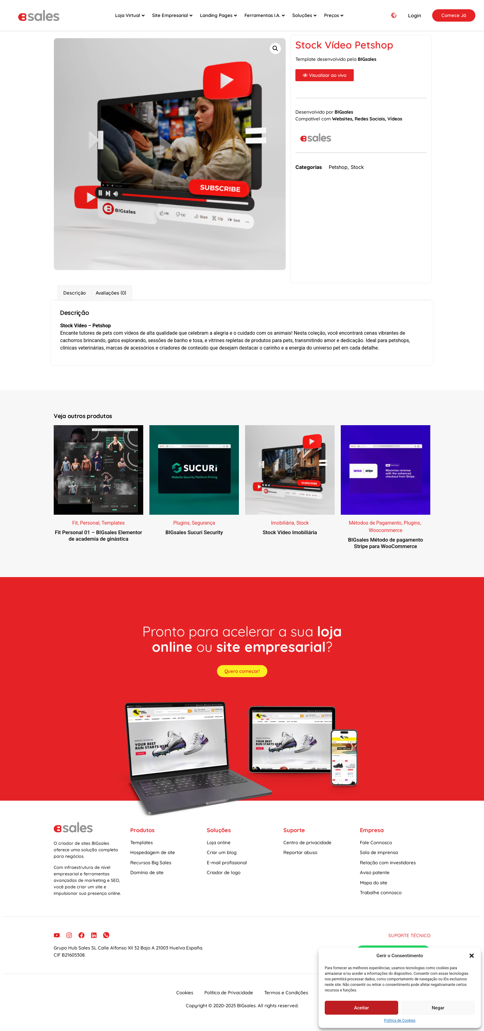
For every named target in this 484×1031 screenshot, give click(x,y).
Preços (333, 15)
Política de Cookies (399, 1020)
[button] (472, 956)
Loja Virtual (129, 15)
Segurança (203, 529)
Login (414, 15)
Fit (75, 529)
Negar (438, 1008)
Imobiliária (282, 529)
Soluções (304, 15)
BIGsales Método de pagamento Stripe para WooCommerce (385, 549)
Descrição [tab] (74, 299)
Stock (357, 173)
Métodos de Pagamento (375, 529)
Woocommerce (385, 536)
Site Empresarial (172, 15)
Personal (89, 529)
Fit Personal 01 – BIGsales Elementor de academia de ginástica (98, 541)
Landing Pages (218, 15)
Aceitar (361, 1008)
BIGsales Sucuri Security (194, 538)
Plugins (181, 529)
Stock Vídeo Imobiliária (290, 538)
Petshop (338, 173)
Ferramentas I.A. (264, 15)
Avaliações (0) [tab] (111, 299)
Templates (113, 529)
